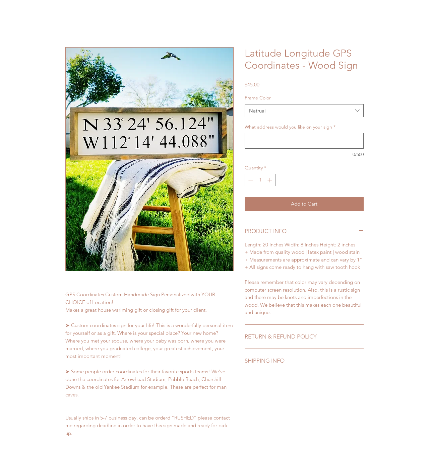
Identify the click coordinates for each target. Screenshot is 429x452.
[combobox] (304, 110)
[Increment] (270, 180)
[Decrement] (250, 180)
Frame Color (258, 98)
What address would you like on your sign (290, 127)
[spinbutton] (260, 180)
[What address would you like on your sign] (304, 141)
